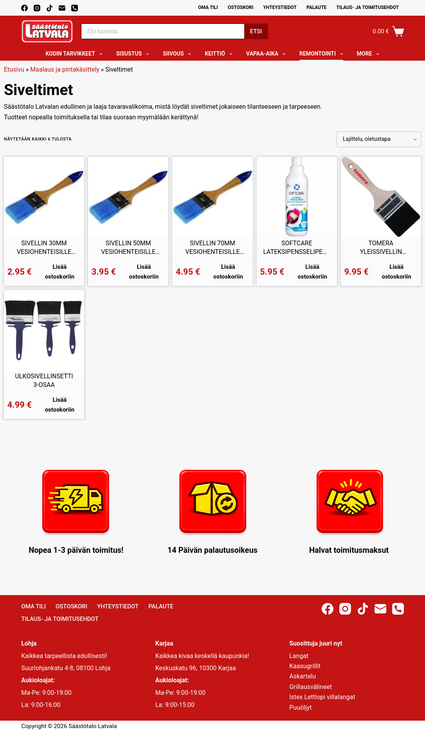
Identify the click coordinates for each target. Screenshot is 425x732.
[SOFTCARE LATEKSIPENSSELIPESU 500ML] (297, 197)
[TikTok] (49, 8)
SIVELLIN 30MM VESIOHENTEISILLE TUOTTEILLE (44, 247)
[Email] (62, 8)
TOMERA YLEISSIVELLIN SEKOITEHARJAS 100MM (381, 247)
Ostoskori (241, 7)
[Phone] (74, 8)
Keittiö (220, 54)
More (370, 54)
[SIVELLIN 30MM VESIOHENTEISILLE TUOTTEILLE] (44, 197)
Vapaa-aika (267, 54)
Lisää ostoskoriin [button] (60, 271)
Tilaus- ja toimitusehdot (367, 7)
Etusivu (14, 69)
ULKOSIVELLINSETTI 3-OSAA (44, 380)
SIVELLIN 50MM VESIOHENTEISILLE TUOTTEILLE (128, 247)
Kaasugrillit (305, 666)
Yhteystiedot (279, 7)
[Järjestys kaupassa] (379, 139)
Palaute (316, 7)
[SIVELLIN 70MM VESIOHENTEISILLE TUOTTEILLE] (212, 197)
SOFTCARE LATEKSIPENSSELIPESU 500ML (296, 247)
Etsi (256, 31)
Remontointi (322, 54)
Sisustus (134, 54)
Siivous (178, 54)
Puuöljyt (300, 707)
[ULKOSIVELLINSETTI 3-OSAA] (44, 330)
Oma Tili (208, 7)
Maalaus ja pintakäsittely (64, 69)
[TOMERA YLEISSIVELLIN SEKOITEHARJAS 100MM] (381, 197)
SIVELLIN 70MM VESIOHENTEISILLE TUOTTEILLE (212, 247)
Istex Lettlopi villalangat (322, 697)
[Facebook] (24, 8)
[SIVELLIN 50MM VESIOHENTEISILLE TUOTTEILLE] (128, 197)
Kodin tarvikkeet (76, 54)
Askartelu (302, 676)
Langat (298, 656)
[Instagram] (37, 8)
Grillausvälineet (310, 687)
